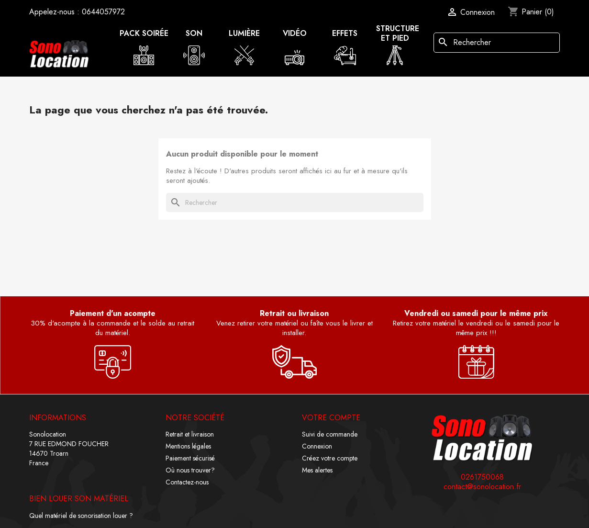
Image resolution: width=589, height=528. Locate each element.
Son (194, 33)
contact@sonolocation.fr (482, 487)
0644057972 (103, 11)
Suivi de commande (329, 434)
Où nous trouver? (190, 470)
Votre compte (331, 417)
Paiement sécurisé (190, 458)
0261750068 (482, 477)
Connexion (317, 446)
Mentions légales (188, 446)
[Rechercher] (496, 43)
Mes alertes (317, 470)
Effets (344, 33)
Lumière (244, 33)
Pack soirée (144, 33)
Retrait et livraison (190, 434)
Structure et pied (397, 33)
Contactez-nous (187, 482)
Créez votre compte (329, 458)
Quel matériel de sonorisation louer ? (81, 515)
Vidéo (295, 33)
